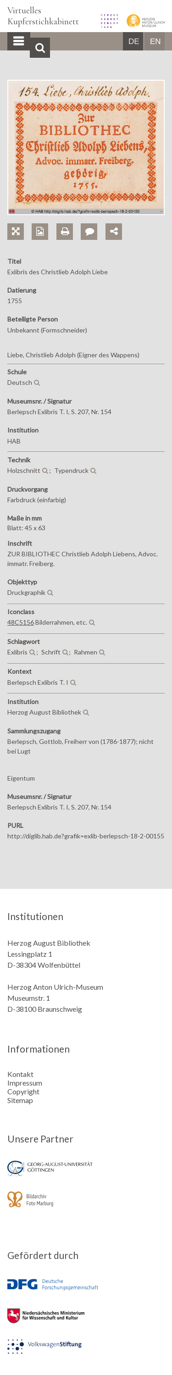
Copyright (23, 1091)
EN (155, 41)
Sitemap (20, 1100)
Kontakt (20, 1074)
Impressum (24, 1082)
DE (133, 41)
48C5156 (20, 622)
